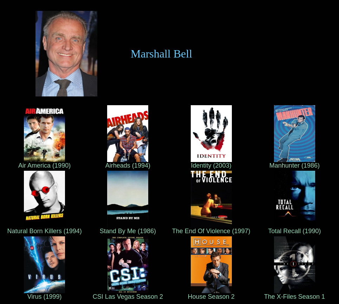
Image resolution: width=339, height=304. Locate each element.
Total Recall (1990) (294, 228)
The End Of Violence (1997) (211, 228)
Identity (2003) (211, 162)
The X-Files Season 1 (294, 294)
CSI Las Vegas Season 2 (128, 294)
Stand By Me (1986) (128, 228)
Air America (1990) (44, 162)
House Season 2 (211, 294)
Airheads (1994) (127, 162)
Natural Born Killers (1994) (44, 228)
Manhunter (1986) (294, 162)
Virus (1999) (44, 294)
